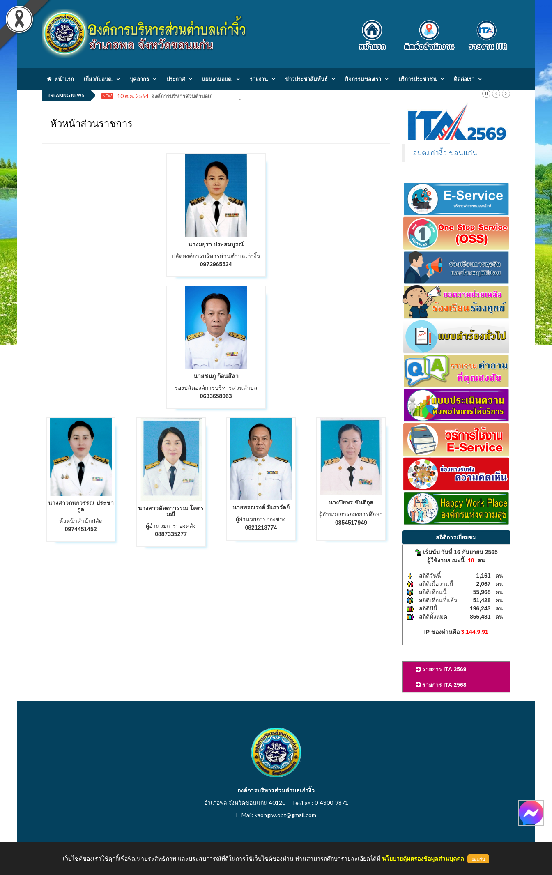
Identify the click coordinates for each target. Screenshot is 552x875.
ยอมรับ (478, 859)
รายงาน (259, 79)
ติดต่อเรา (464, 79)
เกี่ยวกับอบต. (98, 79)
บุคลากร (139, 79)
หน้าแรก (60, 79)
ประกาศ (175, 79)
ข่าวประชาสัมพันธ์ (306, 79)
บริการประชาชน (417, 79)
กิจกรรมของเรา (363, 79)
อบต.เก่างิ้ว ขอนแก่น (445, 153)
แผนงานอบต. (217, 79)
